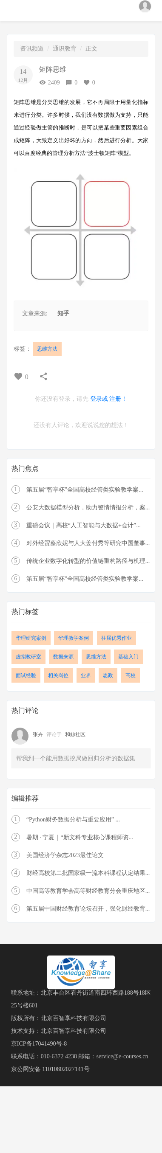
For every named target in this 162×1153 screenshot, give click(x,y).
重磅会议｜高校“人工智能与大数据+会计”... (83, 525)
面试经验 (26, 675)
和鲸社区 (75, 734)
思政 (108, 675)
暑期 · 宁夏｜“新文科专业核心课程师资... (79, 837)
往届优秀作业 (116, 638)
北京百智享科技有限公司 (73, 1018)
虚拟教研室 (28, 657)
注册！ (118, 399)
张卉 (38, 734)
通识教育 (65, 48)
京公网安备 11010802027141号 (50, 1069)
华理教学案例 (73, 638)
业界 (86, 675)
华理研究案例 (31, 638)
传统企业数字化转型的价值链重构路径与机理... (88, 561)
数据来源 (63, 657)
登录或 (99, 399)
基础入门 (128, 657)
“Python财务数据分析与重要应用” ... (73, 819)
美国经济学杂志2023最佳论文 (65, 855)
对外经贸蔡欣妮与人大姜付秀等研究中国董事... (88, 543)
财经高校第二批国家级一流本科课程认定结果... (88, 873)
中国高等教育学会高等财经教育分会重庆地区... (88, 891)
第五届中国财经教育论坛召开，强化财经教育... (88, 909)
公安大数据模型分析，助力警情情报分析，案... (88, 507)
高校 (130, 675)
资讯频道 (32, 48)
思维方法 (47, 349)
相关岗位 (58, 675)
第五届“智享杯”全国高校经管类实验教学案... (84, 490)
